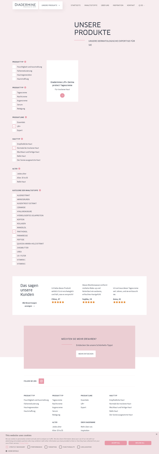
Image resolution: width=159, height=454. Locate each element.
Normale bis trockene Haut (28, 148)
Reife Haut (21, 156)
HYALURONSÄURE (24, 211)
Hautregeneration (24, 75)
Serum (20, 104)
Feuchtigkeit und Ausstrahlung (29, 67)
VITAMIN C (21, 260)
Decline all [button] (140, 443)
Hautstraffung (23, 79)
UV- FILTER (21, 256)
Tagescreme (22, 92)
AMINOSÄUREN (23, 199)
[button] (53, 451)
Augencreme (22, 100)
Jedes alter (21, 174)
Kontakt (131, 5)
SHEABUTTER (22, 248)
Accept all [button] (116, 443)
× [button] (156, 434)
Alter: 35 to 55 (22, 178)
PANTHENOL (22, 231)
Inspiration (118, 5)
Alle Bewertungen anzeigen (29, 305)
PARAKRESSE (22, 235)
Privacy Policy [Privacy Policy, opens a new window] (24, 443)
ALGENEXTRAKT (23, 195)
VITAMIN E (21, 264)
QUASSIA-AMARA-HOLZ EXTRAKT (30, 244)
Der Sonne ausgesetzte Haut (28, 160)
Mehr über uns (86, 426)
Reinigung (21, 109)
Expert (19, 130)
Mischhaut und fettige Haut (28, 152)
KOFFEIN (20, 219)
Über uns (105, 5)
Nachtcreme (22, 96)
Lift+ (19, 126)
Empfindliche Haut (24, 144)
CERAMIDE (21, 207)
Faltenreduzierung (24, 71)
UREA (19, 252)
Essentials (21, 122)
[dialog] (79, 443)
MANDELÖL (21, 227)
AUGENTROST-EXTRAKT (27, 203)
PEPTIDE (20, 240)
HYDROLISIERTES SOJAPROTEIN (30, 215)
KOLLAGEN (21, 223)
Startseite (76, 5)
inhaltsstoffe (90, 5)
